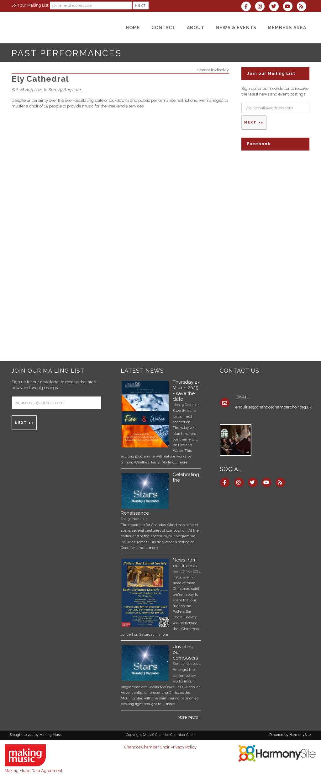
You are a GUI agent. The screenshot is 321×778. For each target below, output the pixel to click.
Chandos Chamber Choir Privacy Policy (160, 747)
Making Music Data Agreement (33, 770)
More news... (189, 717)
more (183, 462)
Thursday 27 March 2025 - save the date (186, 390)
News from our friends (185, 562)
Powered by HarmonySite (290, 735)
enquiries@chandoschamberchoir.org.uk (273, 407)
